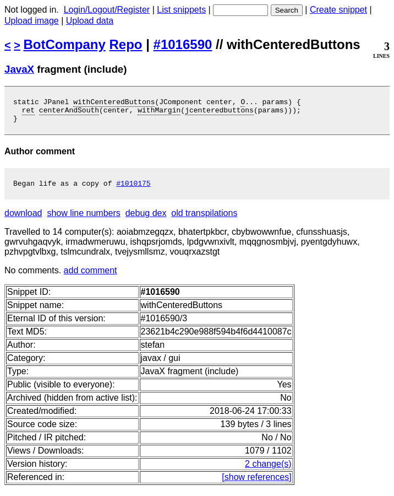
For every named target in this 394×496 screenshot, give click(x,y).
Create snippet (338, 9)
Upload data (89, 20)
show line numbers (83, 219)
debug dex (146, 219)
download (23, 219)
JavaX (19, 69)
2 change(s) (268, 470)
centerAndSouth (69, 113)
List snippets (181, 9)
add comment (90, 277)
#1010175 (133, 190)
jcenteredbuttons (219, 113)
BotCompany (65, 44)
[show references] (256, 483)
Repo (126, 44)
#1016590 (183, 44)
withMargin (159, 113)
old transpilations (204, 219)
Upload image (31, 20)
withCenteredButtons (114, 103)
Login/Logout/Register (107, 9)
